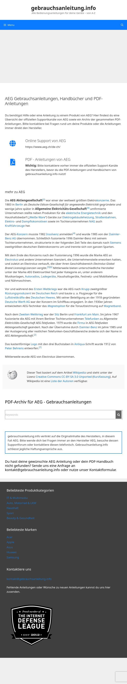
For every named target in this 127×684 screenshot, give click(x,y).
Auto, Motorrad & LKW (21, 503)
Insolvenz (52, 234)
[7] (40, 347)
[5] (48, 267)
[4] (74, 233)
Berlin (19, 204)
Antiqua (79, 344)
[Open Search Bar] (122, 25)
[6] (51, 267)
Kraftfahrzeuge (15, 226)
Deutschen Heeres (43, 297)
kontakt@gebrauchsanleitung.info (29, 579)
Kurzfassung (101, 377)
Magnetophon (56, 306)
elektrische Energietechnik (83, 213)
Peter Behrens (14, 348)
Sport (10, 513)
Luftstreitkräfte (15, 297)
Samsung (13, 557)
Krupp (86, 289)
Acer (10, 537)
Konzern (22, 234)
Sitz (57, 314)
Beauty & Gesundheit (21, 518)
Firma (81, 323)
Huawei (12, 552)
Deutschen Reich (47, 293)
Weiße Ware (37, 217)
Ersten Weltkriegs (45, 289)
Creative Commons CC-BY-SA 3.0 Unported (64, 377)
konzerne (103, 200)
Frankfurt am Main (86, 314)
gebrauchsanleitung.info (63, 7)
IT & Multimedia (17, 498)
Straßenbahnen (105, 217)
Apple (10, 542)
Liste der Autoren (62, 381)
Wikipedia (79, 372)
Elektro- (10, 221)
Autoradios (32, 276)
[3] (88, 207)
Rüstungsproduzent (18, 293)
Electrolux (11, 259)
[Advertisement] (63, 54)
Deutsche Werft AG (17, 302)
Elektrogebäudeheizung (78, 217)
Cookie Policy (68, 675)
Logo (34, 344)
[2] (43, 199)
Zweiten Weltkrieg (31, 314)
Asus (10, 547)
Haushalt (12, 508)
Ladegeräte (48, 276)
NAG (92, 221)
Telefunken (92, 319)
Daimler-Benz (88, 327)
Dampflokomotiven (34, 221)
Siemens (115, 242)
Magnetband (112, 306)
